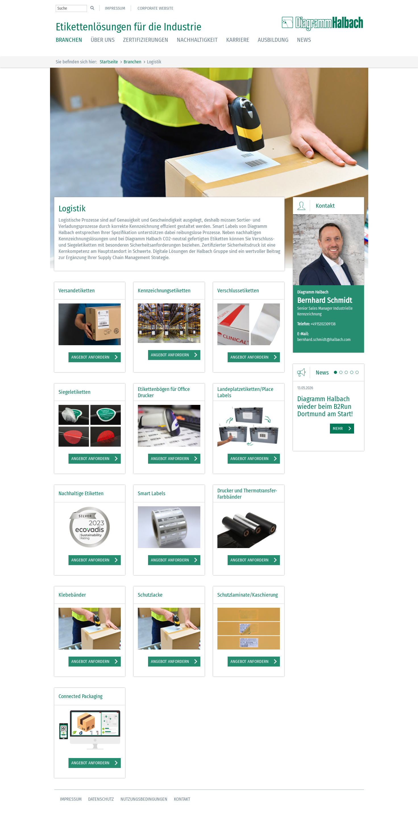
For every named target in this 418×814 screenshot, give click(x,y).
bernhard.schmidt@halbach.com (324, 339)
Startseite (109, 61)
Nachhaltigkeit (197, 39)
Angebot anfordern (90, 357)
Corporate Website (155, 8)
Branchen (69, 39)
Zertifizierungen (145, 39)
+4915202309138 (323, 324)
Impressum (115, 8)
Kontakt (182, 799)
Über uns (103, 39)
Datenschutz (101, 799)
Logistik (154, 61)
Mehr (338, 428)
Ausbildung (273, 39)
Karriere (237, 39)
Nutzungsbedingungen (143, 799)
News (304, 39)
